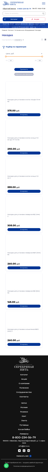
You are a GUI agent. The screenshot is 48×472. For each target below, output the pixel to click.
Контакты (24, 397)
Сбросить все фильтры (24, 74)
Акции (36, 19)
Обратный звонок (9, 8)
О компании (24, 383)
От (7, 60)
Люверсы (24, 434)
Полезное (24, 388)
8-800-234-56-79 (24, 9)
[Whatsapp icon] (6, 465)
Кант (24, 416)
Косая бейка (24, 429)
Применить (24, 69)
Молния (24, 407)
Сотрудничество (24, 392)
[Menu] (43, 3)
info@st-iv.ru (24, 446)
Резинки (24, 412)
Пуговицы (24, 425)
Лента (24, 421)
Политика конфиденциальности (24, 466)
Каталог (14, 19)
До (36, 60)
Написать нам (22, 456)
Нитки (24, 403)
